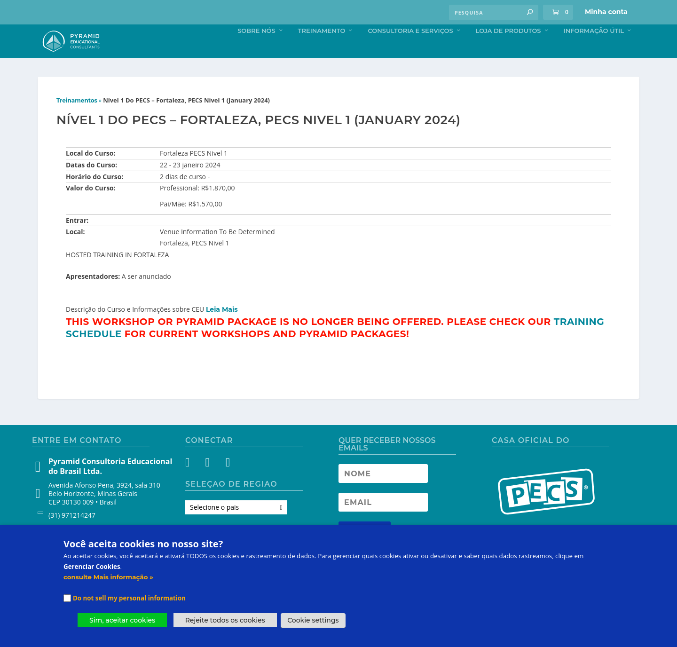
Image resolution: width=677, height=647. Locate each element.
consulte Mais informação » (108, 577)
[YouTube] (227, 484)
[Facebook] (193, 484)
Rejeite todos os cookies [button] (225, 620)
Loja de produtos (508, 50)
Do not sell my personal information (129, 598)
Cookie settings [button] (312, 620)
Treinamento (322, 50)
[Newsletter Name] (383, 493)
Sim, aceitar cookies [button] (122, 620)
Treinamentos (76, 120)
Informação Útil (594, 50)
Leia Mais (222, 329)
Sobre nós (256, 50)
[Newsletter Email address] (383, 522)
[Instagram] (210, 484)
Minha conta (606, 12)
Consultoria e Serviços (410, 50)
